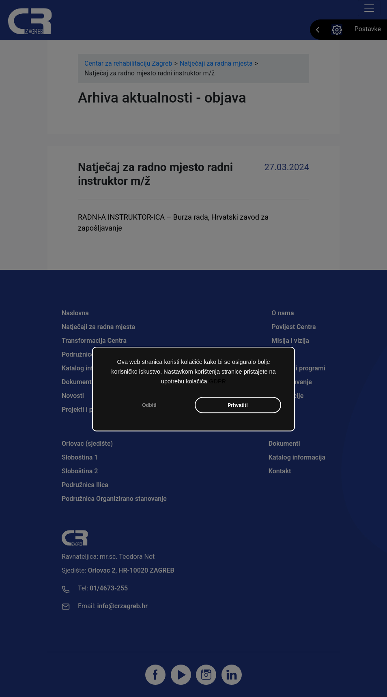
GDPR (217, 381)
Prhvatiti (238, 405)
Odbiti (149, 405)
